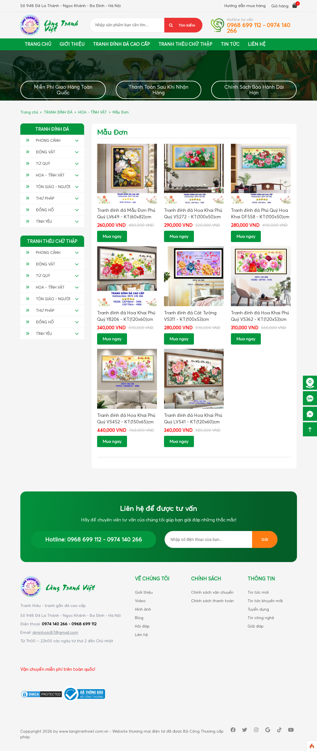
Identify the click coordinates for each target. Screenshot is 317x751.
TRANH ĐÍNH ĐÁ (58, 112)
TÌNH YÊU (39, 221)
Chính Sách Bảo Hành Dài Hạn (254, 89)
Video (140, 600)
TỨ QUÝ (38, 163)
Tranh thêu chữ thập (185, 44)
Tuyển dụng (258, 609)
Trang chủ (38, 44)
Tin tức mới (258, 592)
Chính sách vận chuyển (212, 592)
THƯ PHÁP (40, 198)
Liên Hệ (257, 44)
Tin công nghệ (261, 617)
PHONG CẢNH (43, 140)
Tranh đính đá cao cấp (121, 44)
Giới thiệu (72, 44)
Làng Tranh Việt (61, 25)
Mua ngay (112, 236)
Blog (139, 617)
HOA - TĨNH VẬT (92, 112)
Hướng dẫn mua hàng (245, 5)
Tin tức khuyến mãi (265, 600)
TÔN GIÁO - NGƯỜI (48, 186)
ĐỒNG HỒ (40, 210)
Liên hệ (141, 634)
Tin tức (230, 44)
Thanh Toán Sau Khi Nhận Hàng (158, 89)
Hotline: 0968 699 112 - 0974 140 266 (93, 539)
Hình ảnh (143, 609)
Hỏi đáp (142, 626)
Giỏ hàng (284, 5)
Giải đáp (256, 626)
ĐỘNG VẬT (40, 152)
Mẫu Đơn (121, 112)
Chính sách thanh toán (212, 600)
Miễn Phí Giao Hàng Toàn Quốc (63, 89)
